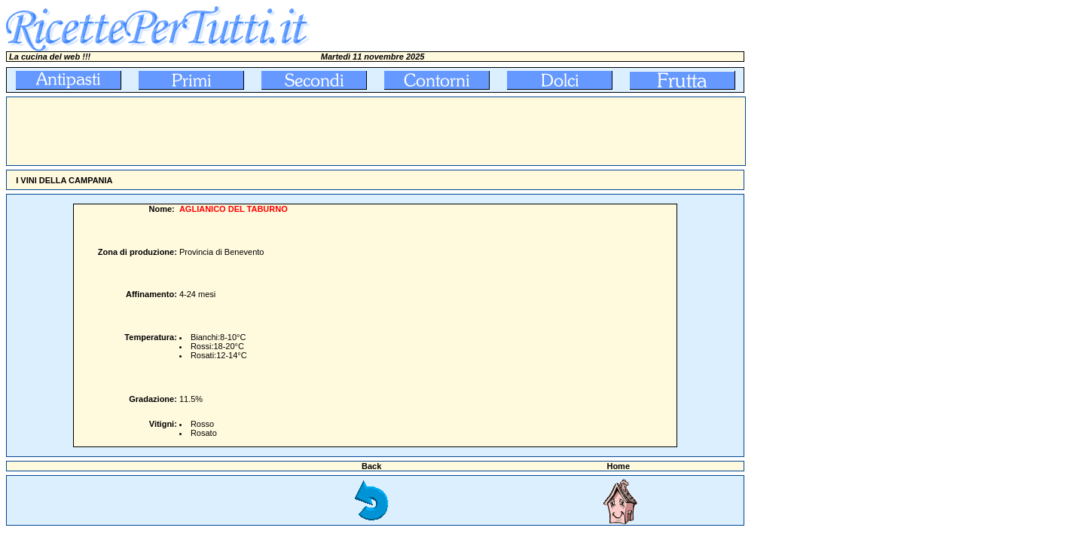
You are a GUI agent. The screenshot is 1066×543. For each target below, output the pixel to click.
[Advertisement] (281, 131)
